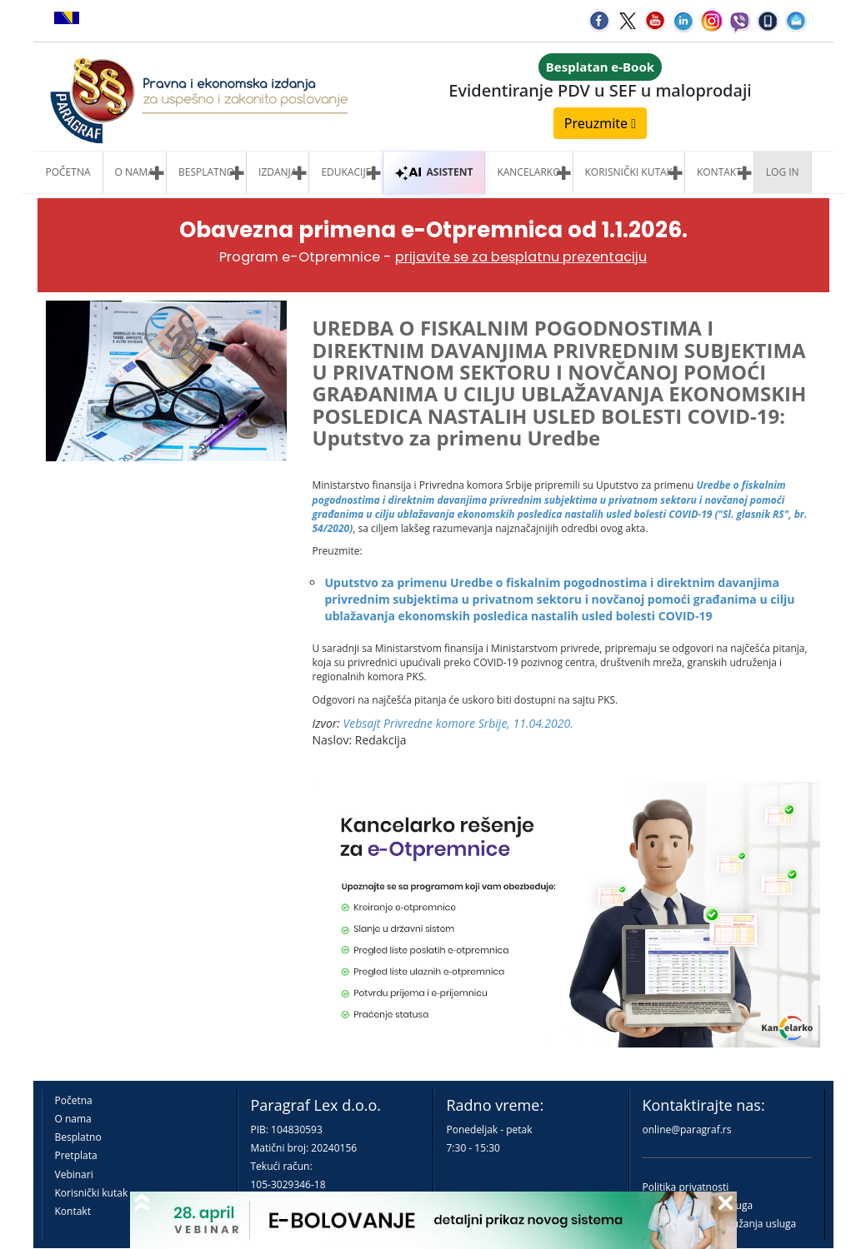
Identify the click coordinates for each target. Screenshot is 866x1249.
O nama (134, 172)
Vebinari (74, 1174)
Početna (68, 172)
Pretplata (76, 1155)
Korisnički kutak (91, 1193)
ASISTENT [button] (434, 172)
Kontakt (73, 1211)
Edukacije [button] (346, 172)
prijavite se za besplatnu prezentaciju (521, 256)
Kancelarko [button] (528, 172)
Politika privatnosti (686, 1187)
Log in (782, 172)
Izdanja (277, 172)
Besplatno (206, 172)
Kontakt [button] (719, 172)
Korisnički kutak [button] (629, 172)
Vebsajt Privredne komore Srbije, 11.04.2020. (458, 723)
